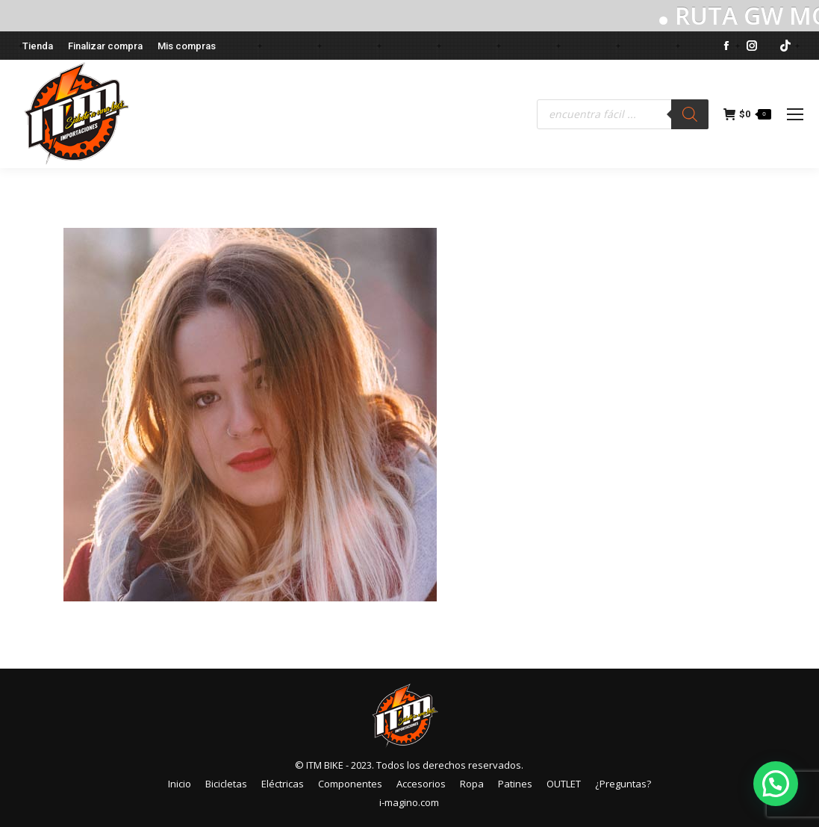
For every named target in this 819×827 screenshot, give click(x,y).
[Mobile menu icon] (795, 114)
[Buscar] (690, 114)
